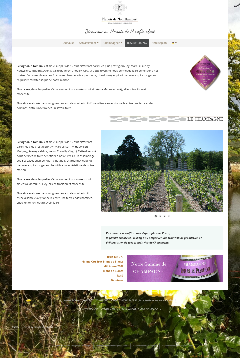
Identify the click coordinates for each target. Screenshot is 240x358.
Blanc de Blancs (113, 271)
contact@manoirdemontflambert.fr (159, 300)
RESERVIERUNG (137, 43)
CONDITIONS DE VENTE (149, 308)
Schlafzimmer (87, 43)
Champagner (112, 43)
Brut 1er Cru (115, 257)
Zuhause (68, 43)
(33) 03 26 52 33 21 (131, 300)
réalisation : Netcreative (201, 356)
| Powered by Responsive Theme (36, 326)
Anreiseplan (159, 43)
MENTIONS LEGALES (126, 308)
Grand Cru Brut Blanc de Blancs (102, 261)
